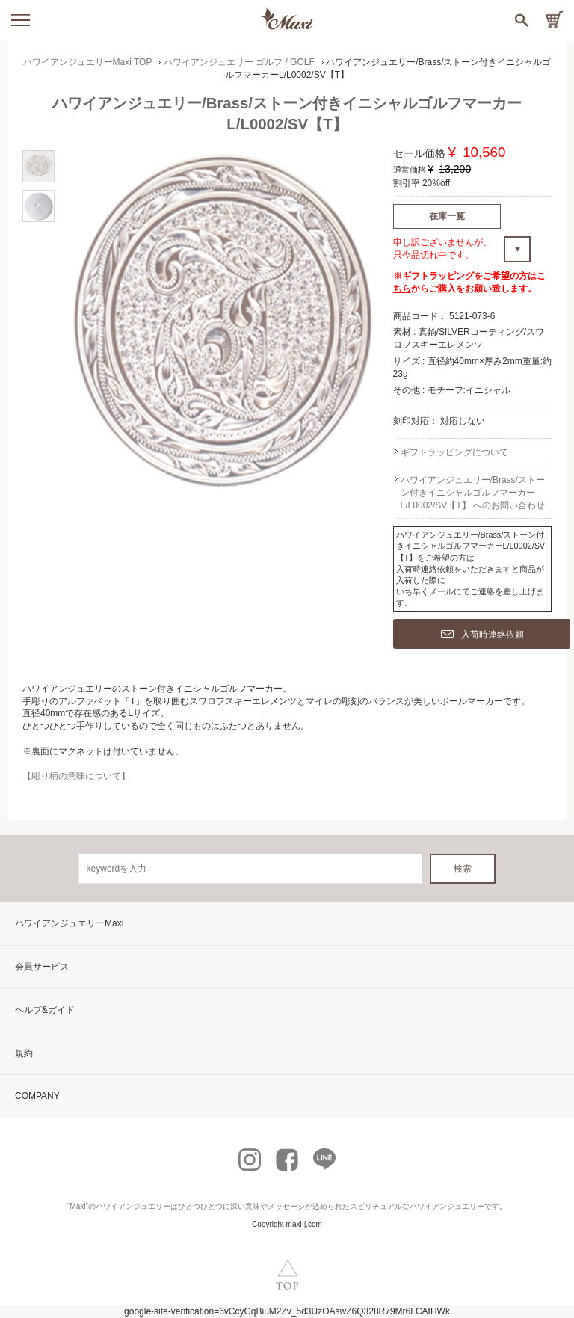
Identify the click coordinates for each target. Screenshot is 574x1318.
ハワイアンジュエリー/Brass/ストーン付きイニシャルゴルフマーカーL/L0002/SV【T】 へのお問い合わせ (473, 493)
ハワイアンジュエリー (133, 1206)
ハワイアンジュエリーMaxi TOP (87, 62)
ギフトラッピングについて (454, 452)
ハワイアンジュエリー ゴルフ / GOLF (239, 62)
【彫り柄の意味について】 (76, 776)
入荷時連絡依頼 (482, 634)
